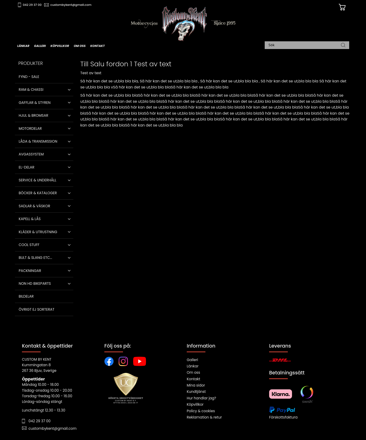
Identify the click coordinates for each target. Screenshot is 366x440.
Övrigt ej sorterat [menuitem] (36, 309)
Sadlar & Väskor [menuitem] (34, 206)
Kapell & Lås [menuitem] (30, 218)
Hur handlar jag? (201, 398)
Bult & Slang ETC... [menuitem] (35, 257)
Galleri (192, 359)
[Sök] (343, 45)
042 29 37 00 (32, 5)
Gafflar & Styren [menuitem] (34, 102)
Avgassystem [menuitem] (31, 154)
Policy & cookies (201, 410)
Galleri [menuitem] (40, 46)
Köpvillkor (195, 404)
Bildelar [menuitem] (26, 296)
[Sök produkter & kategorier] (304, 45)
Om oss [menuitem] (80, 46)
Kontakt (193, 379)
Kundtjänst (196, 391)
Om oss (193, 372)
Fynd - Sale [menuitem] (29, 76)
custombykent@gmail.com (71, 5)
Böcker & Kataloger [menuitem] (38, 192)
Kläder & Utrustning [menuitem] (38, 231)
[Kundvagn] (341, 7)
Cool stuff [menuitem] (29, 244)
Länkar (192, 366)
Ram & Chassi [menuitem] (31, 89)
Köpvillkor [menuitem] (59, 46)
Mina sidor (196, 385)
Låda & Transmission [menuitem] (38, 141)
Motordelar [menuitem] (30, 128)
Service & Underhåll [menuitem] (37, 180)
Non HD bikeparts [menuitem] (35, 283)
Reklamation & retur (204, 417)
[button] (69, 89)
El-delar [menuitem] (26, 167)
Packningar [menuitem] (30, 270)
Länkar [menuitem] (23, 46)
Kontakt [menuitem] (97, 46)
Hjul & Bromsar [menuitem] (33, 115)
